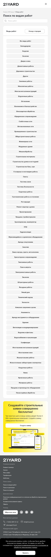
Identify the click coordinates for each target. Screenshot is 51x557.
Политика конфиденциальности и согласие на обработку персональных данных (25, 498)
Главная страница (8, 467)
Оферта (5, 504)
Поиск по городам (8, 490)
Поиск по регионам (9, 487)
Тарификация (7, 475)
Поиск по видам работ (10, 485)
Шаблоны (6, 478)
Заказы (5, 470)
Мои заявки (6, 472)
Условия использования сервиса (12, 501)
